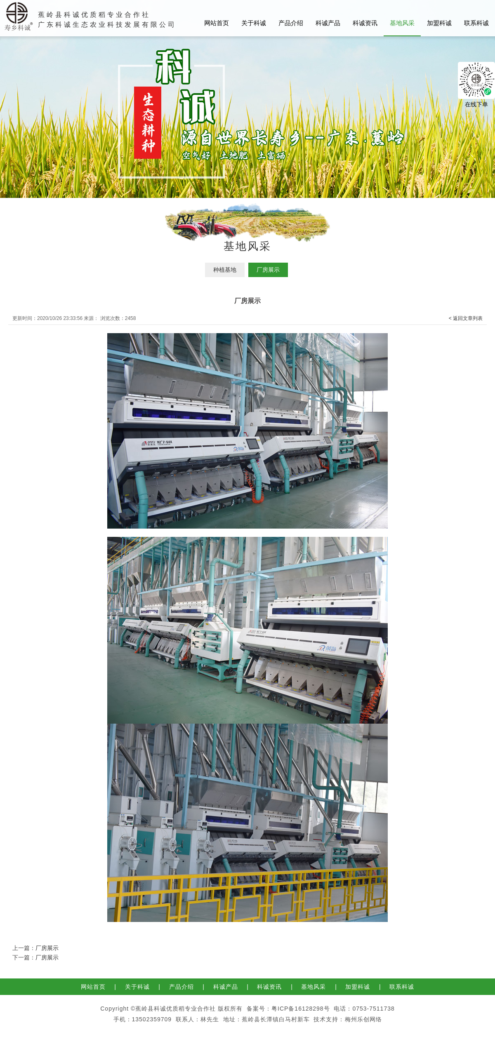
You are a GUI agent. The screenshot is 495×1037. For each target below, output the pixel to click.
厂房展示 (268, 269)
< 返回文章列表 (466, 318)
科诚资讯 (365, 22)
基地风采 (402, 22)
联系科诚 (476, 22)
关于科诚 (253, 22)
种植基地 (224, 269)
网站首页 (216, 22)
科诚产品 (328, 22)
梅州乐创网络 (363, 1019)
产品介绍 (290, 22)
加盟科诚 (439, 22)
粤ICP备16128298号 (300, 1008)
